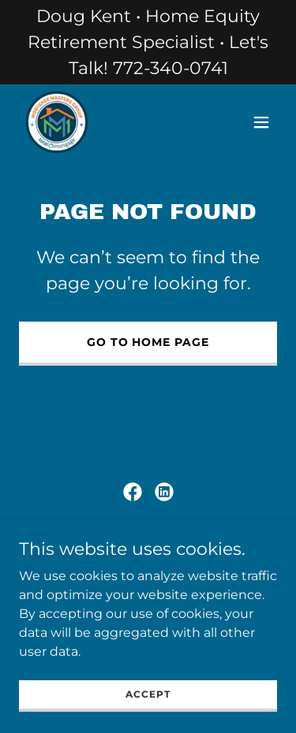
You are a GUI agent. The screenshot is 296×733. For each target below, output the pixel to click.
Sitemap (142, 551)
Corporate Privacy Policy (99, 534)
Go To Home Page (148, 342)
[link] (56, 122)
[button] (261, 122)
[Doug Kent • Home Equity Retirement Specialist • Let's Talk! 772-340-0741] (148, 42)
